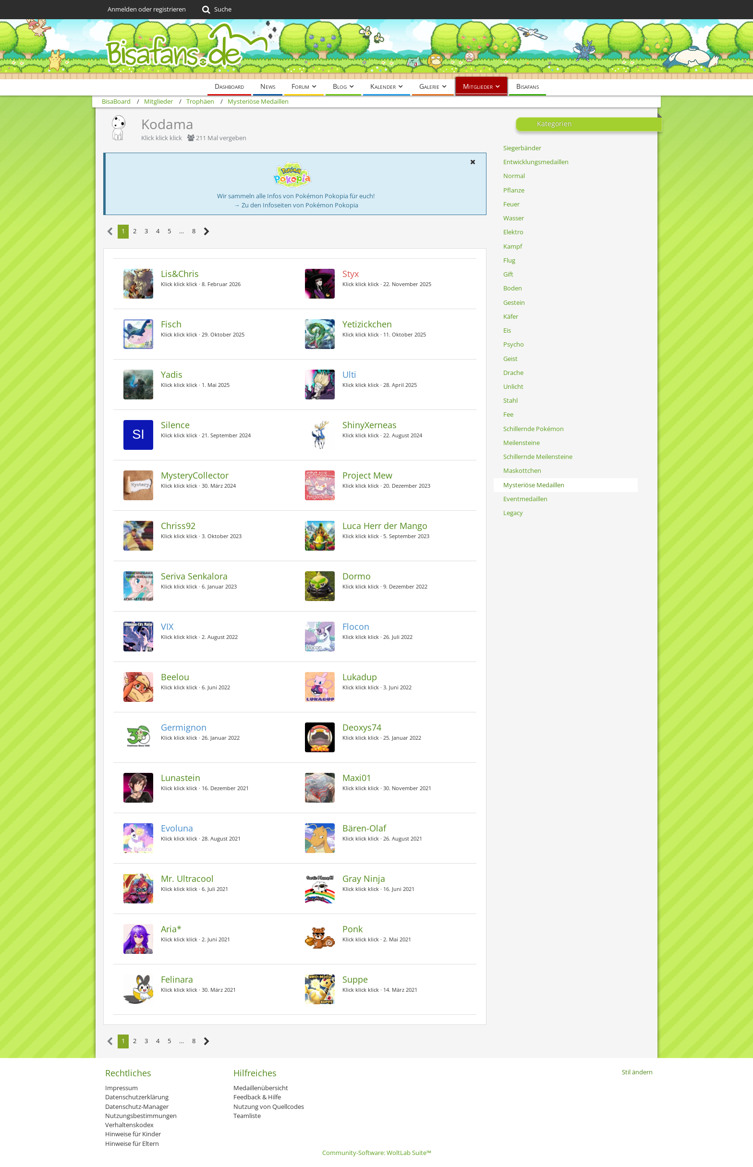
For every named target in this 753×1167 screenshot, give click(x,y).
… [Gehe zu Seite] (181, 231)
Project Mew (367, 475)
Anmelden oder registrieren (147, 9)
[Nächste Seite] (207, 232)
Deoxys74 (361, 727)
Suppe (355, 979)
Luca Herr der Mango (384, 525)
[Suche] (216, 9)
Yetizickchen (367, 324)
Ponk (352, 929)
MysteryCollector (195, 475)
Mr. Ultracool (187, 878)
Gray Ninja (363, 878)
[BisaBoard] (376, 49)
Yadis (171, 374)
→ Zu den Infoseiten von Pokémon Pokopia (296, 205)
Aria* (171, 929)
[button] (472, 162)
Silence (175, 425)
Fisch (171, 324)
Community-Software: (376, 1152)
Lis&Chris (180, 273)
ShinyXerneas (369, 425)
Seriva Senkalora (194, 576)
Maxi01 (356, 777)
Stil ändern (637, 1072)
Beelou (175, 677)
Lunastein (180, 777)
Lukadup (359, 677)
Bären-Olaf (364, 828)
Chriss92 (178, 525)
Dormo (356, 576)
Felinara (177, 979)
